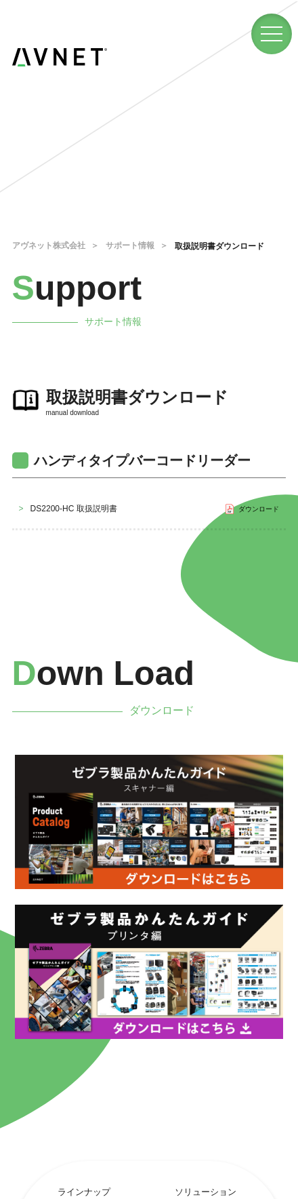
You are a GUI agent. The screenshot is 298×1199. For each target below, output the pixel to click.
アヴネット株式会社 (48, 245)
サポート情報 (130, 245)
